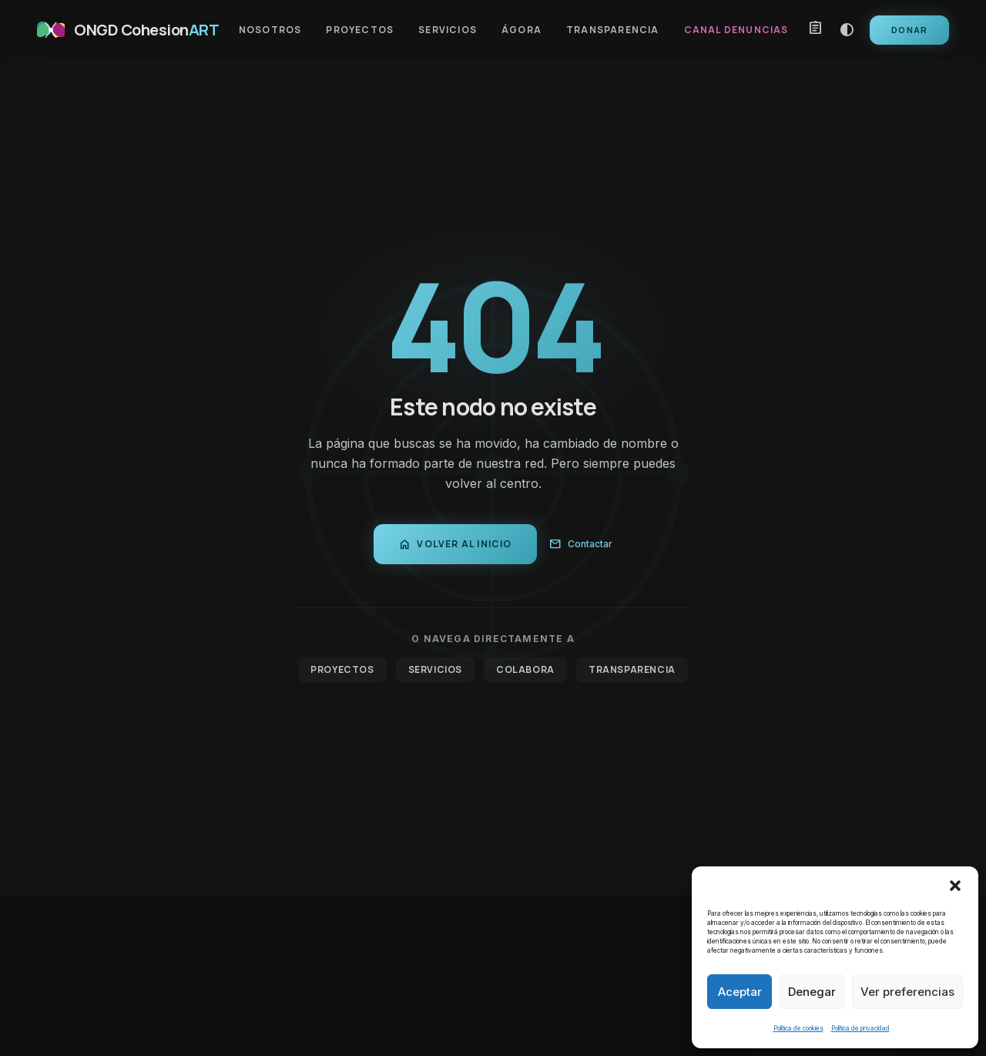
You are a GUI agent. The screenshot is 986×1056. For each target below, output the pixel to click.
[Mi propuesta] (815, 30)
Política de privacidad (860, 1028)
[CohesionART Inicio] (128, 30)
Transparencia (612, 30)
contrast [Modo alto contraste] (846, 30)
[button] (955, 885)
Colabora (525, 669)
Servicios (447, 30)
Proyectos (360, 30)
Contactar (580, 544)
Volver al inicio (454, 544)
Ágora (521, 30)
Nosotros (270, 30)
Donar (909, 29)
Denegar (812, 991)
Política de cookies (798, 1028)
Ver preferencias (907, 991)
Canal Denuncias (736, 30)
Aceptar (740, 991)
